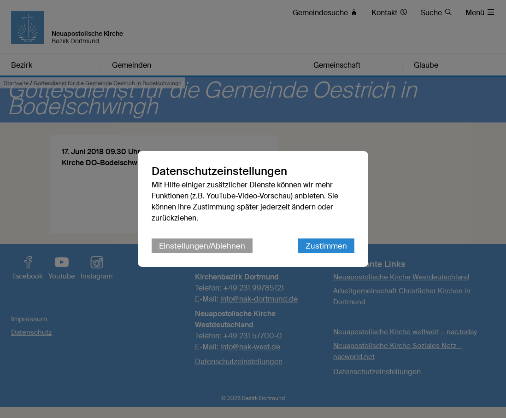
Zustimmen (326, 246)
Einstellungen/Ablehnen (202, 246)
